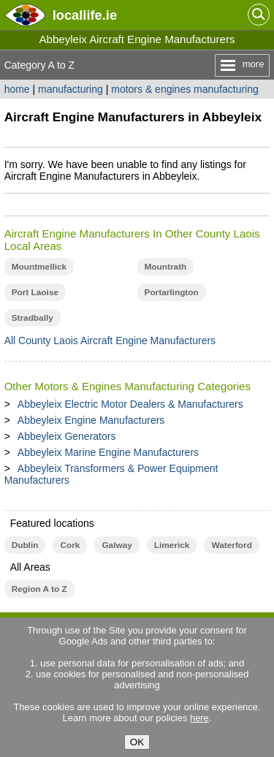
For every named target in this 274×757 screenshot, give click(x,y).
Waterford (231, 545)
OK (137, 742)
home (17, 89)
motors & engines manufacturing (185, 89)
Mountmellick (39, 267)
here (199, 717)
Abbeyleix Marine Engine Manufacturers (108, 452)
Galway (117, 545)
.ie (85, 15)
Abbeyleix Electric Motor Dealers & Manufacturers (130, 404)
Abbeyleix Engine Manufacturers (91, 420)
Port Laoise (35, 292)
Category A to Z (39, 65)
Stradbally (32, 318)
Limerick (172, 545)
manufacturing (70, 89)
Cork (70, 545)
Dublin (25, 545)
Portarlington (172, 292)
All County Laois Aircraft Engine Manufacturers (110, 340)
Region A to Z (39, 589)
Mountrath (166, 267)
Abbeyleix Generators (67, 436)
